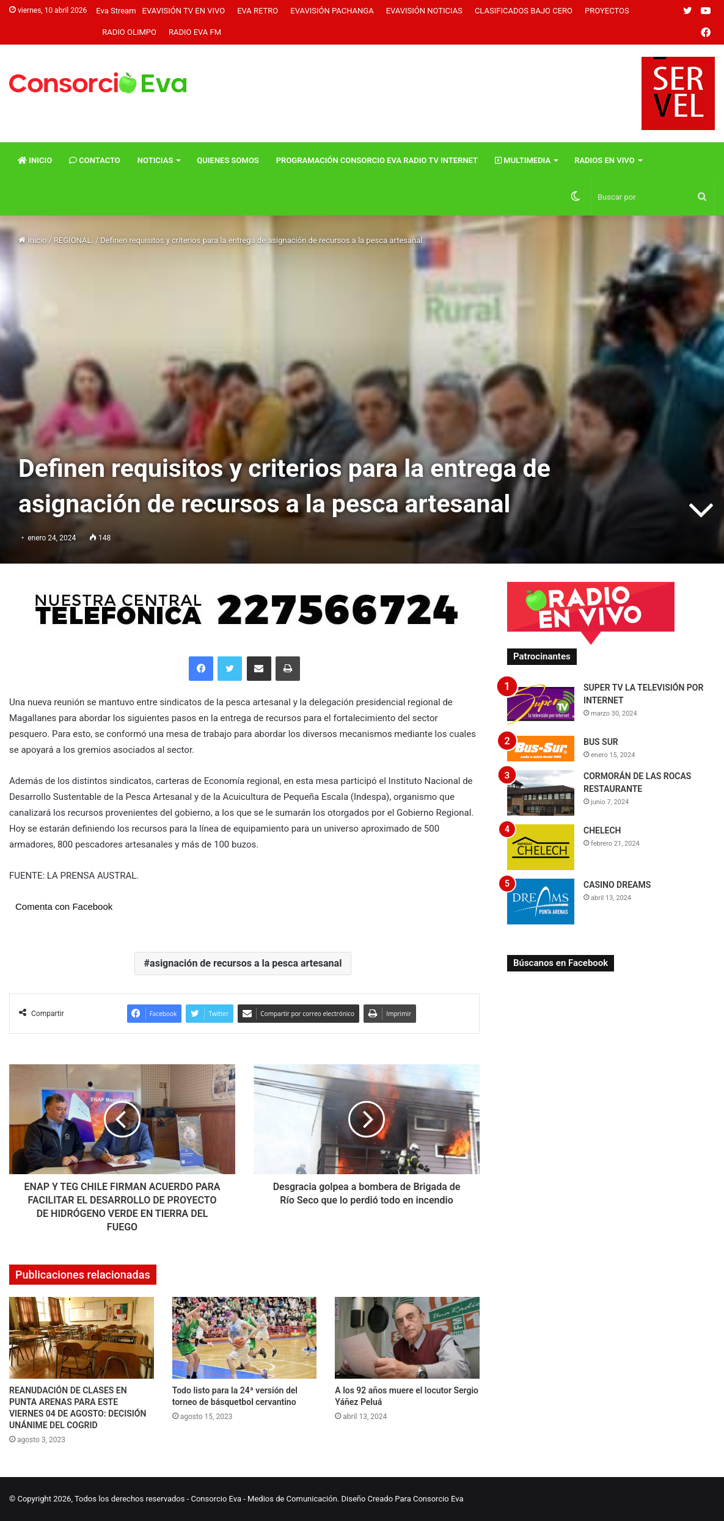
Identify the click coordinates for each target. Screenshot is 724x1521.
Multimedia (522, 160)
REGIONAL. (73, 240)
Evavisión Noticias (424, 10)
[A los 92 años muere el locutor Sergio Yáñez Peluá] (407, 1337)
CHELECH (602, 830)
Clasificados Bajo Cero (523, 10)
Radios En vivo (604, 160)
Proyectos (607, 10)
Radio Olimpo (129, 32)
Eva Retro (257, 10)
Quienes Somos (227, 160)
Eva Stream (116, 10)
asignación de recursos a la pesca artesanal (246, 963)
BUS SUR (600, 742)
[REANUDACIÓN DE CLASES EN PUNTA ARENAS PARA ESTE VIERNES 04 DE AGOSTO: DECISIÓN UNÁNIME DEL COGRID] (81, 1337)
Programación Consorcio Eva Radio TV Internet (377, 160)
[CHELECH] (540, 847)
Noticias (155, 160)
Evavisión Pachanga (331, 10)
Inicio (35, 160)
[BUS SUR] (540, 748)
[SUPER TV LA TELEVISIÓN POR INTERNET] (540, 704)
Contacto (94, 160)
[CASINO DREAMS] (540, 901)
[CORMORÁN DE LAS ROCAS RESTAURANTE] (540, 793)
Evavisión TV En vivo (183, 10)
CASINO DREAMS (617, 885)
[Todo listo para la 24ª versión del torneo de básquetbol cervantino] (244, 1337)
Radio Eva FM (195, 32)
